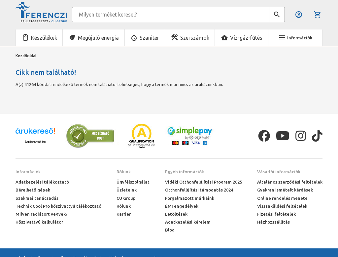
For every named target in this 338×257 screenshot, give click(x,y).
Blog (170, 230)
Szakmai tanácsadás (37, 198)
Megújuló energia (98, 38)
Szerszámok (194, 38)
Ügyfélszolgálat (133, 182)
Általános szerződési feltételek (289, 182)
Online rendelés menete (282, 198)
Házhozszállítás (273, 222)
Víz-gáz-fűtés (246, 38)
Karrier (124, 214)
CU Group (126, 198)
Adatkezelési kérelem (188, 222)
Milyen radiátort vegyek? (42, 214)
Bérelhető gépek (33, 190)
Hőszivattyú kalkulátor (39, 222)
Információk (28, 171)
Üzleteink (127, 190)
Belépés (299, 15)
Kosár (317, 15)
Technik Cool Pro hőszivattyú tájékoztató (58, 206)
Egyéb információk (184, 171)
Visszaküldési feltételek (282, 206)
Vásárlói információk (278, 171)
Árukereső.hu (35, 142)
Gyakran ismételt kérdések (285, 190)
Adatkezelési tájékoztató (42, 182)
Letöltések (176, 214)
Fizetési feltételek (276, 214)
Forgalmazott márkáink (189, 198)
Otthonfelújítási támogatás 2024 (199, 190)
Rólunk (124, 171)
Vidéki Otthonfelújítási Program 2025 (203, 182)
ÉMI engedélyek (181, 206)
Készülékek (44, 38)
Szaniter (149, 38)
